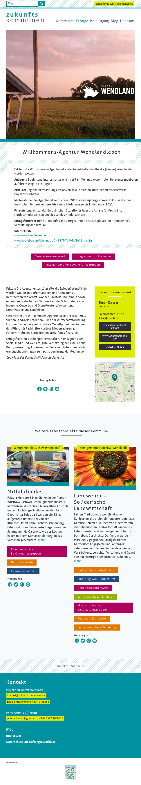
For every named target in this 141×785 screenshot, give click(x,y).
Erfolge (82, 21)
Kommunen (65, 21)
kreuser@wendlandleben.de (114, 326)
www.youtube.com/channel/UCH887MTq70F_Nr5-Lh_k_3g (53, 240)
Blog (114, 21)
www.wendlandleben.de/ (114, 337)
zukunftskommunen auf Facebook (28, 701)
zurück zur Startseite (70, 666)
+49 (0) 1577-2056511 (50, 718)
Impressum (13, 736)
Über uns (127, 21)
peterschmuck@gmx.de (21, 718)
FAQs (9, 729)
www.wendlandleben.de (30, 235)
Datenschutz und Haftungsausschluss (30, 742)
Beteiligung (99, 21)
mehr (41, 540)
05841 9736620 (115, 347)
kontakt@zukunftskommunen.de (114, 3)
